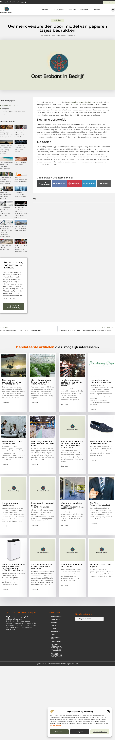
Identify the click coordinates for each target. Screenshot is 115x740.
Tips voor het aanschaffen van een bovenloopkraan (12, 382)
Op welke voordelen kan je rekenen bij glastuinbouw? (41, 382)
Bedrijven (57, 20)
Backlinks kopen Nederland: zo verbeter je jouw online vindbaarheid (57, 647)
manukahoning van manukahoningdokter (101, 381)
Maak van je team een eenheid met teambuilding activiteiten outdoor (6, 150)
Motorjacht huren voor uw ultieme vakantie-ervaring (20, 228)
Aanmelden (55, 631)
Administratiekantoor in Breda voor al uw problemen (41, 566)
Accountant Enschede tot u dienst (71, 565)
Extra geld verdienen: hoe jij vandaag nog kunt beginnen (56, 654)
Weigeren (79, 732)
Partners (44, 10)
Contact (96, 10)
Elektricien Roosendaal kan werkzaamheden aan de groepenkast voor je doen (72, 444)
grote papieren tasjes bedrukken (81, 102)
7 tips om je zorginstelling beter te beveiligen (21, 194)
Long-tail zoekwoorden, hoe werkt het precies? (21, 179)
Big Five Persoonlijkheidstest (100, 504)
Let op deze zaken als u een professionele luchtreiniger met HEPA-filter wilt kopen (13, 567)
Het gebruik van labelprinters (10, 504)
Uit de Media (55, 619)
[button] (108, 711)
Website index (56, 641)
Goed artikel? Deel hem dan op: (14, 113)
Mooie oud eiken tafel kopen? (100, 565)
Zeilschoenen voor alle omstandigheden (101, 442)
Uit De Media (58, 10)
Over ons (72, 10)
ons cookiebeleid (55, 725)
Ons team (84, 10)
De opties (5, 109)
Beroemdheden (56, 616)
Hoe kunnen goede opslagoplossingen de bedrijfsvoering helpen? (71, 383)
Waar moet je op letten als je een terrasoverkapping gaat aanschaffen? (72, 506)
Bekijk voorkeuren (100, 732)
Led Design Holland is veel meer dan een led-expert (42, 443)
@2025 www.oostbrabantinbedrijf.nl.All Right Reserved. (57, 664)
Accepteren (59, 732)
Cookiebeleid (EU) (55, 637)
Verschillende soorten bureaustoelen (12, 442)
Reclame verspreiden (9, 106)
